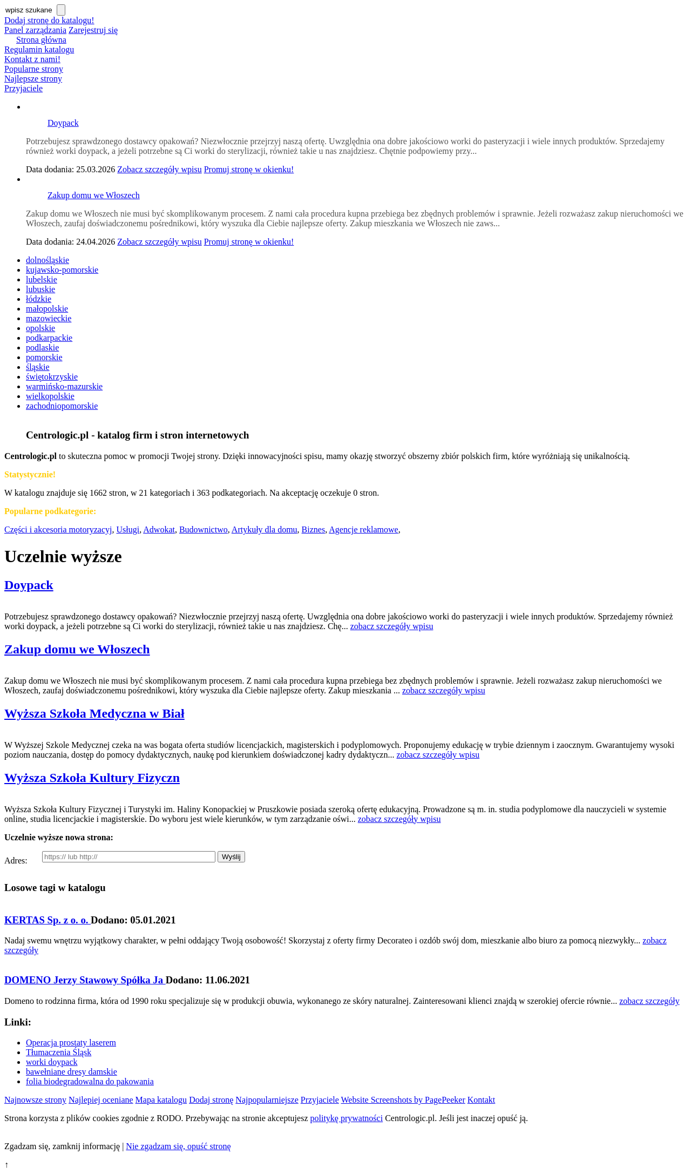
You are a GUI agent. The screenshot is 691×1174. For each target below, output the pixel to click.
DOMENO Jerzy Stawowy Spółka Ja (85, 980)
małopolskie (47, 308)
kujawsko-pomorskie (62, 269)
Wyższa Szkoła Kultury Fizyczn (92, 778)
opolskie (40, 328)
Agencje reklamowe (363, 529)
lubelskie (41, 279)
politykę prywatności (346, 1118)
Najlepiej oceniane (101, 1099)
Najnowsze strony (35, 1099)
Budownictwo (203, 529)
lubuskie (40, 289)
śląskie (38, 367)
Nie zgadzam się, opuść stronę (178, 1146)
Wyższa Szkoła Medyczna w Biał (94, 713)
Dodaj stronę (211, 1099)
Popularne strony (33, 68)
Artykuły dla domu (264, 529)
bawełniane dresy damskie (71, 1071)
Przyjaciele (23, 88)
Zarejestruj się (93, 30)
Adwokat (159, 529)
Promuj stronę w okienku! (249, 169)
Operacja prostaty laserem (71, 1042)
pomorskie (44, 357)
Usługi (127, 529)
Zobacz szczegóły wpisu (159, 169)
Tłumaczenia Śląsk (58, 1052)
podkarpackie (49, 337)
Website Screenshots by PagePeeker (403, 1099)
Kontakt (482, 1099)
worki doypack (52, 1062)
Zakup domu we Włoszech (94, 195)
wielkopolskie (50, 396)
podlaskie (42, 347)
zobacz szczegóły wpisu (391, 626)
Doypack (63, 122)
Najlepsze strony (33, 78)
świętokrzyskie (52, 376)
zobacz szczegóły (649, 1001)
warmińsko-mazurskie (64, 386)
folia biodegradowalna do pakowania (90, 1081)
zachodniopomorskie (62, 405)
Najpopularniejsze (266, 1099)
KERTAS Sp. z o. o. (47, 920)
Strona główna (41, 39)
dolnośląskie (47, 260)
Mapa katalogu (161, 1099)
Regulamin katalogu (39, 49)
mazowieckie (48, 318)
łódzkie (38, 298)
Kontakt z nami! (32, 59)
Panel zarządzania (35, 30)
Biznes (314, 529)
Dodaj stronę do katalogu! (49, 20)
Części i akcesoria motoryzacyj (58, 529)
